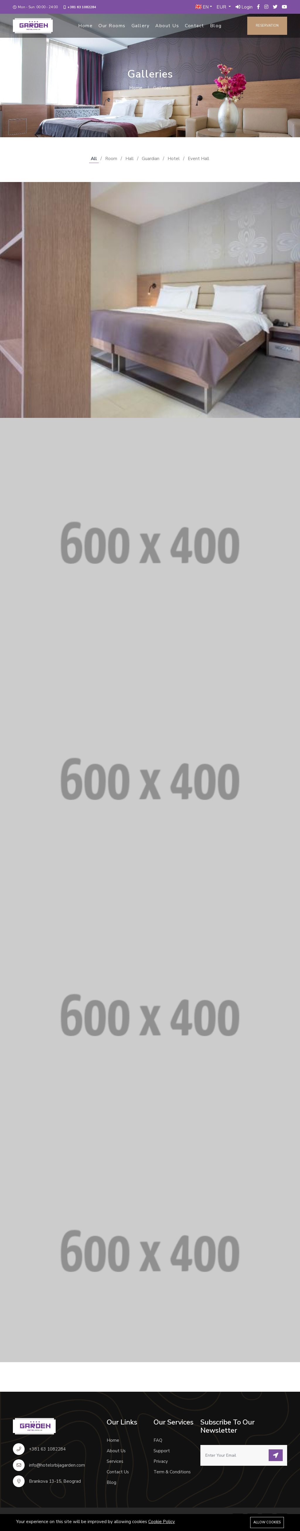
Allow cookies (267, 1522)
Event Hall (198, 159)
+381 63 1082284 (81, 7)
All (94, 159)
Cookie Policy (161, 1522)
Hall (129, 159)
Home (85, 26)
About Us (167, 26)
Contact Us (118, 1472)
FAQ (158, 1440)
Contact (194, 26)
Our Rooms (112, 26)
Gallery (141, 26)
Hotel (174, 159)
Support (162, 1451)
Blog (216, 26)
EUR (222, 7)
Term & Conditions (172, 1472)
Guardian (150, 159)
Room (111, 159)
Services (115, 1461)
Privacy (161, 1461)
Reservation (267, 25)
